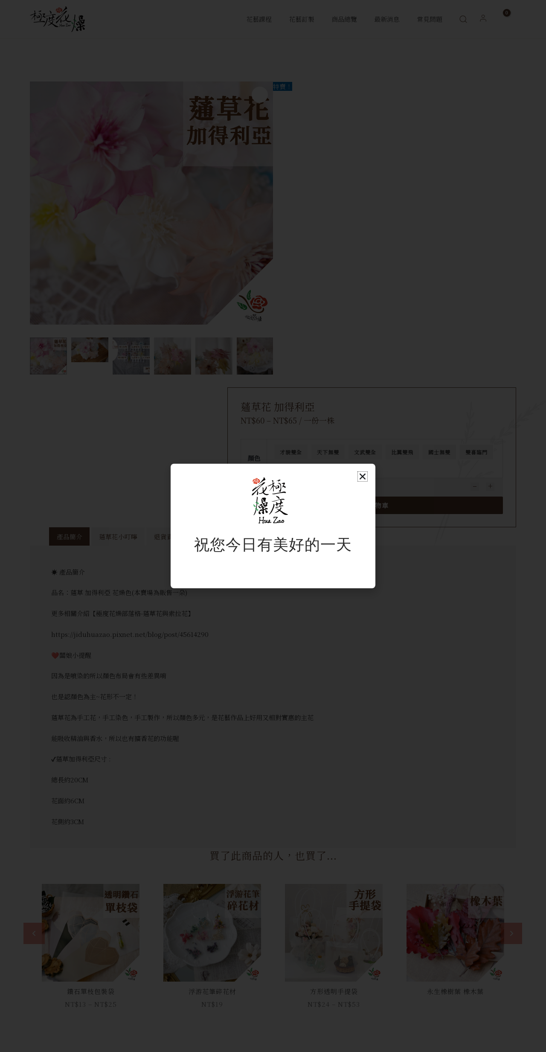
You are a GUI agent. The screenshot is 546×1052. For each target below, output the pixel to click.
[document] (273, 526)
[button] (362, 476)
